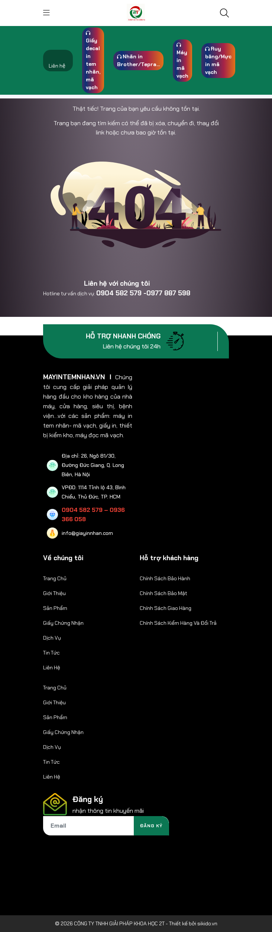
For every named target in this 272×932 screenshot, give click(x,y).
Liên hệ (57, 65)
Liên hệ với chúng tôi (117, 283)
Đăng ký (151, 826)
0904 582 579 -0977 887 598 (143, 293)
